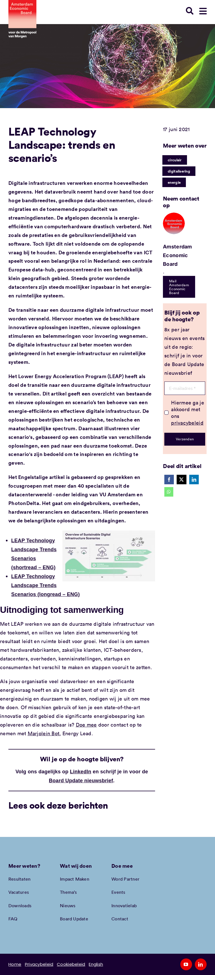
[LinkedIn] (194, 479)
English (96, 964)
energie (174, 182)
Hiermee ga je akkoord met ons (187, 412)
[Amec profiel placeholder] (174, 215)
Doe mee (86, 724)
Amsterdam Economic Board (177, 255)
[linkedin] (201, 964)
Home (14, 964)
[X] (181, 479)
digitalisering (179, 171)
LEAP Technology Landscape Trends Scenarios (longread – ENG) (45, 585)
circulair (174, 159)
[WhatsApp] (169, 492)
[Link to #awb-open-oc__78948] (203, 11)
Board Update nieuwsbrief (81, 780)
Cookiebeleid (71, 964)
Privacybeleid (39, 964)
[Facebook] (169, 479)
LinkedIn (80, 771)
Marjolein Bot (44, 733)
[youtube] (186, 964)
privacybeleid (187, 422)
